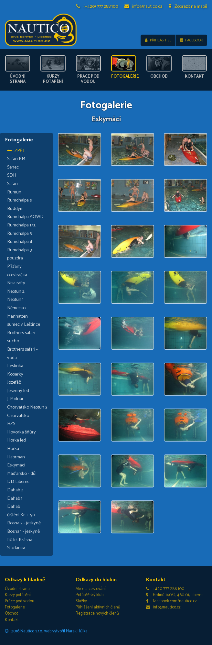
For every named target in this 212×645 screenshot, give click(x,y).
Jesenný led (18, 391)
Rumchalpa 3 (19, 250)
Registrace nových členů (97, 614)
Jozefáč (14, 383)
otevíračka (17, 275)
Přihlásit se (158, 40)
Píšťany (14, 266)
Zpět (16, 151)
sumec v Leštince (23, 325)
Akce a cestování (91, 589)
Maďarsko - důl (22, 473)
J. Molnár (15, 399)
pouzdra (15, 258)
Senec (13, 167)
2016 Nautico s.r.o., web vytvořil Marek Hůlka (46, 631)
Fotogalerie (15, 608)
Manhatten (17, 316)
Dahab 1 (14, 498)
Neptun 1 (15, 300)
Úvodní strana (17, 589)
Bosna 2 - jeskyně (24, 523)
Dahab (13, 507)
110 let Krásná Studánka (19, 544)
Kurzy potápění (18, 595)
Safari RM (16, 159)
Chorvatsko (18, 416)
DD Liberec (18, 482)
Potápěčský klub (89, 595)
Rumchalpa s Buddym (19, 205)
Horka (13, 449)
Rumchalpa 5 (19, 233)
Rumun (14, 192)
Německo (16, 308)
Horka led (16, 440)
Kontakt (12, 620)
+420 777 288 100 (165, 589)
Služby (81, 601)
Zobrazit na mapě (188, 6)
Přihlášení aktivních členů (98, 608)
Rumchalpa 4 (19, 242)
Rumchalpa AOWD (25, 217)
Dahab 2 (15, 490)
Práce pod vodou (19, 601)
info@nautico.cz (143, 6)
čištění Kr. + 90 (21, 515)
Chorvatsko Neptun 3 (27, 407)
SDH (11, 176)
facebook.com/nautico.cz (171, 601)
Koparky (15, 374)
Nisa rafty (16, 283)
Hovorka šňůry (21, 432)
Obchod (11, 614)
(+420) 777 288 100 (97, 6)
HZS (11, 424)
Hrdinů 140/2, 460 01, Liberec (174, 595)
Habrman (16, 457)
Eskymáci (16, 465)
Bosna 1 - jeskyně (23, 531)
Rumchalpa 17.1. (21, 225)
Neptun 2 (16, 291)
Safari (12, 184)
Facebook (191, 40)
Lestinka (15, 366)
